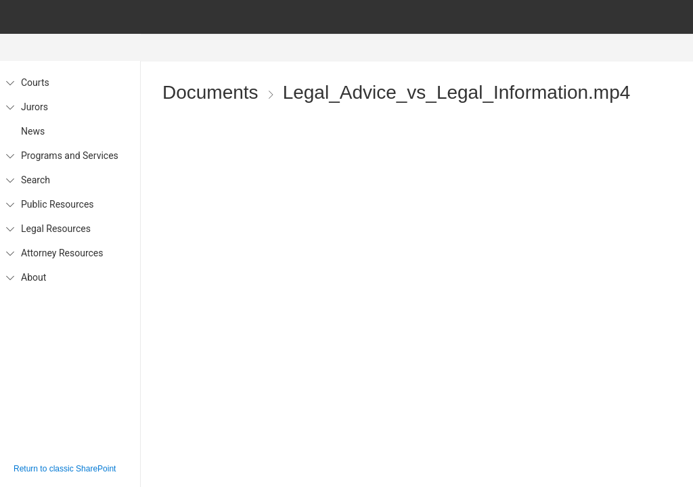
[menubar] (422, 48)
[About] (9, 277)
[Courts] (9, 82)
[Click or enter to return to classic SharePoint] (70, 469)
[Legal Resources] (9, 228)
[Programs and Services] (9, 155)
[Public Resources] (9, 204)
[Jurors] (9, 106)
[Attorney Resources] (9, 252)
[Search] (9, 179)
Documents (210, 93)
